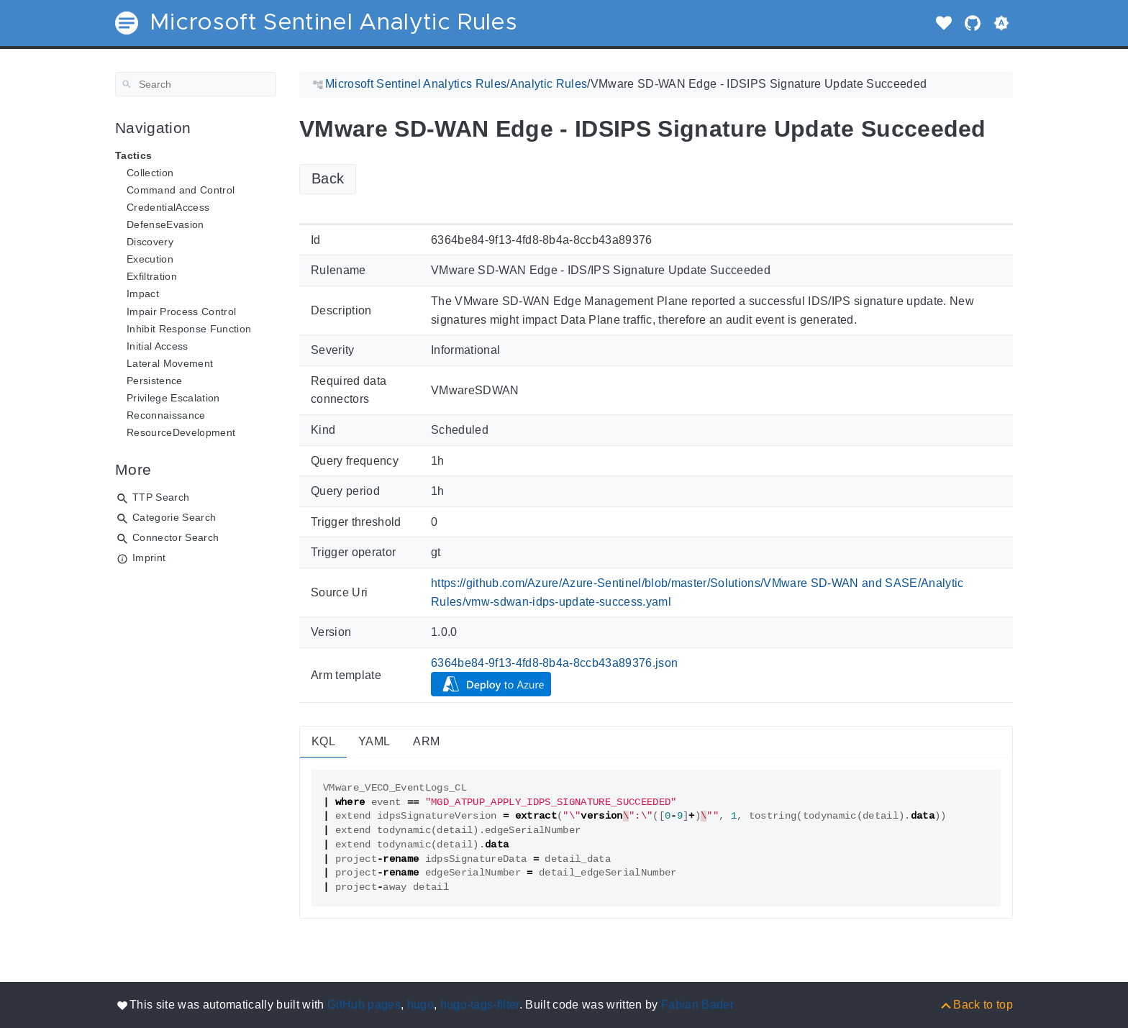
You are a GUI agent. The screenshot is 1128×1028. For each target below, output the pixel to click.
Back (327, 178)
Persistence (155, 380)
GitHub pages (364, 1005)
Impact (143, 293)
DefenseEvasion (165, 224)
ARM (426, 741)
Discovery (150, 241)
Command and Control (181, 190)
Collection (150, 172)
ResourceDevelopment (181, 432)
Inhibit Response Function (189, 329)
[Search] (195, 84)
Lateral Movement (170, 363)
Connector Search (175, 537)
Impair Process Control (181, 311)
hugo (420, 1005)
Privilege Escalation (173, 398)
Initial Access (157, 346)
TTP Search (160, 497)
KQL (323, 741)
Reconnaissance (166, 415)
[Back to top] (976, 1005)
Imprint (148, 557)
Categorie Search (174, 517)
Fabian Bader (697, 1005)
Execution (150, 259)
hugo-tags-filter (479, 1005)
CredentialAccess (168, 207)
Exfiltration (152, 276)
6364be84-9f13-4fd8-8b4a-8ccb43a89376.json (554, 663)
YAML (374, 741)
